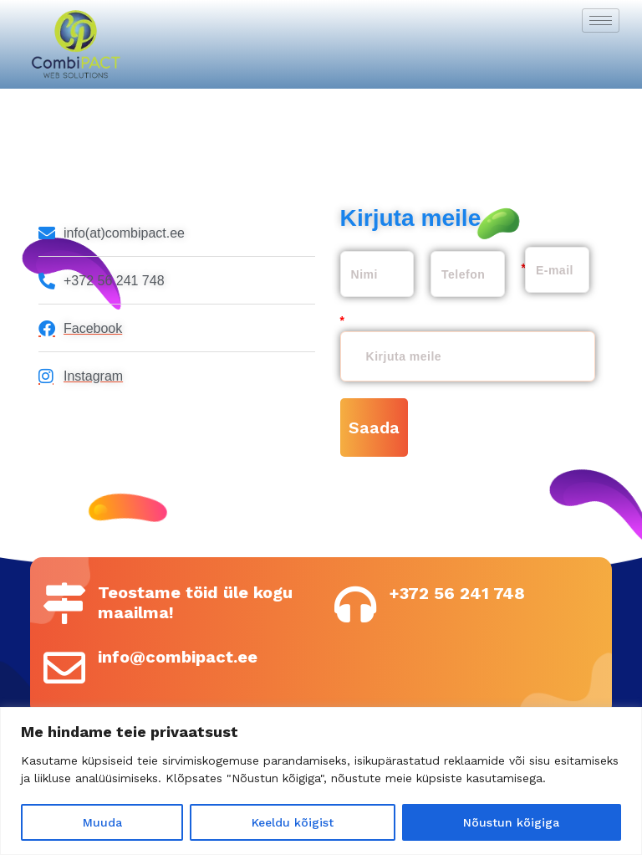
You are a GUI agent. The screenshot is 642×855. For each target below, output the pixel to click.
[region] (321, 781)
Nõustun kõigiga (511, 822)
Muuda (102, 822)
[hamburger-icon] (600, 20)
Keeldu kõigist (293, 822)
